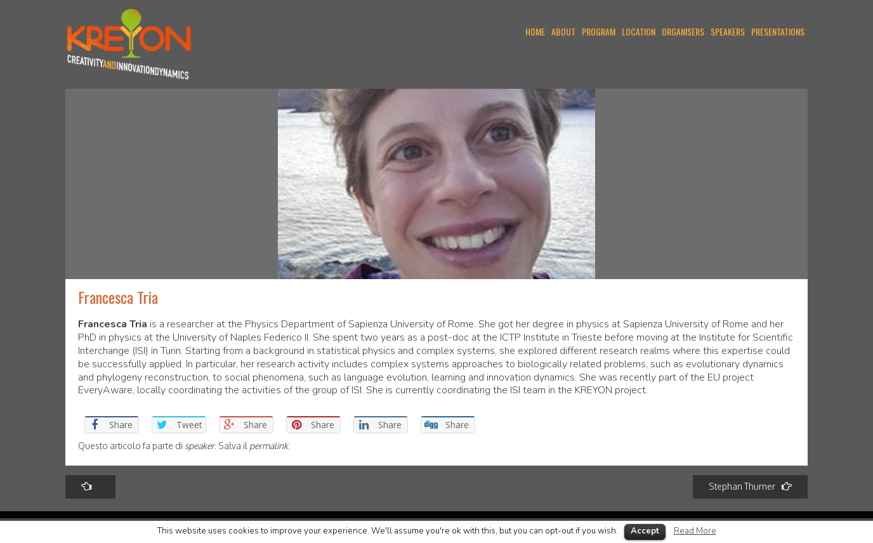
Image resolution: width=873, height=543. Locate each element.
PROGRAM (598, 31)
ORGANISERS (683, 31)
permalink (268, 445)
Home (535, 31)
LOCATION (638, 31)
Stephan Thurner (750, 486)
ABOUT (563, 31)
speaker (199, 445)
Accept (645, 531)
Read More (695, 531)
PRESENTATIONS (777, 31)
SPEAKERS (728, 31)
